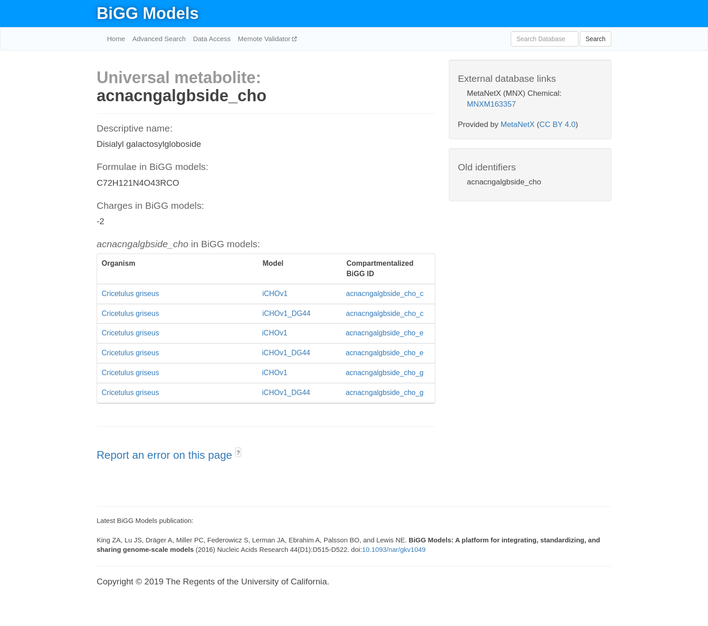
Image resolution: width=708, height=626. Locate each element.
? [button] (238, 453)
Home (116, 38)
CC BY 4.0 (557, 124)
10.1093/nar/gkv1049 (394, 549)
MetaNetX (518, 124)
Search (596, 38)
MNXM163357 (491, 104)
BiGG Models (148, 13)
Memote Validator (265, 38)
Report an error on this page (166, 455)
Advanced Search (159, 38)
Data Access (211, 38)
